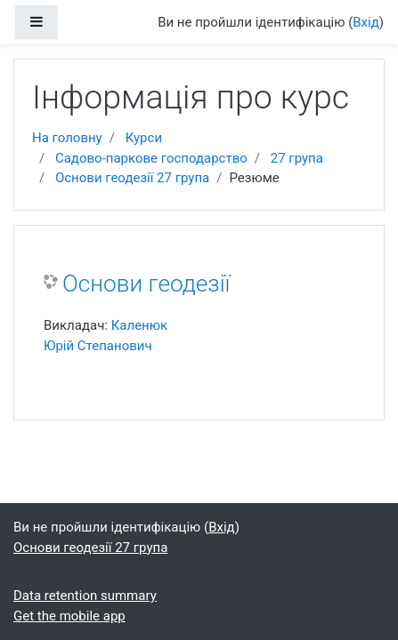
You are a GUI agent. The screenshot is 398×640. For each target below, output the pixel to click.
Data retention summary (85, 596)
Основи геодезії (146, 283)
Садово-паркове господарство (151, 158)
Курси (144, 138)
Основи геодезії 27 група (132, 178)
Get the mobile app (69, 616)
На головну (67, 138)
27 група (297, 158)
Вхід (366, 22)
